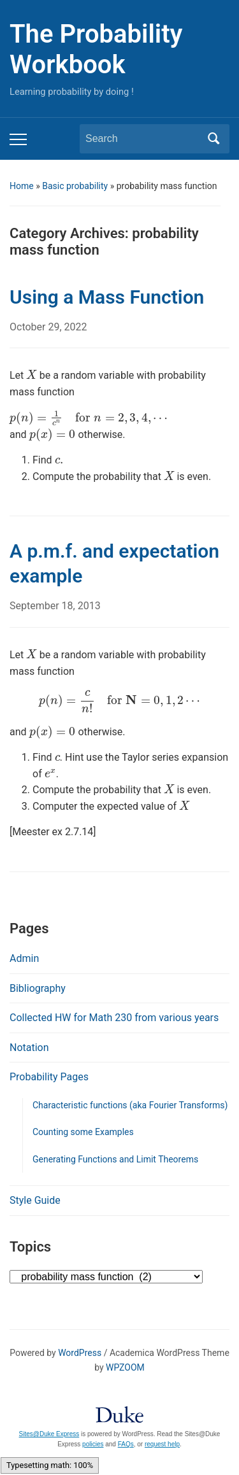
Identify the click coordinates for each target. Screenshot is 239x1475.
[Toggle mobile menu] (18, 139)
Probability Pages (49, 1077)
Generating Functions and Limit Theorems (115, 1159)
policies (92, 1444)
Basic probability (75, 186)
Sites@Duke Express (49, 1433)
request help (162, 1444)
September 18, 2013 (55, 606)
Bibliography (38, 988)
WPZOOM (125, 1367)
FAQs (126, 1444)
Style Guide (35, 1200)
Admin (24, 958)
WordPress (79, 1353)
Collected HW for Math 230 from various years (114, 1018)
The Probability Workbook (96, 49)
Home (22, 186)
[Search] (142, 138)
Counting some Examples (83, 1132)
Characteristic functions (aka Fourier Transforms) (130, 1105)
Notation (29, 1047)
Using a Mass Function (107, 297)
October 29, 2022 (48, 327)
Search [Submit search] (213, 139)
